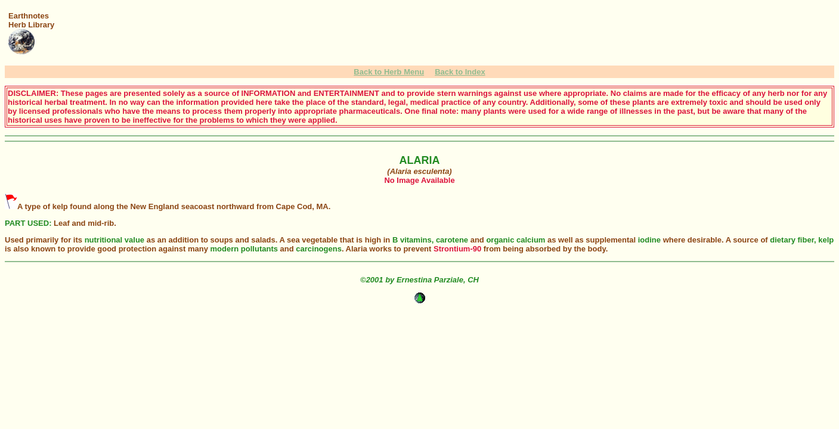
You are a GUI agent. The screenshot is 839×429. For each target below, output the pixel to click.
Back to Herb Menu (389, 71)
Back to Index (460, 71)
